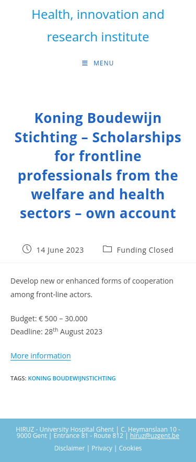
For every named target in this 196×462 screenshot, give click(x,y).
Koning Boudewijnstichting (72, 378)
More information (40, 355)
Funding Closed (145, 250)
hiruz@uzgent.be (154, 435)
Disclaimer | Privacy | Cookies (98, 448)
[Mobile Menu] (98, 63)
